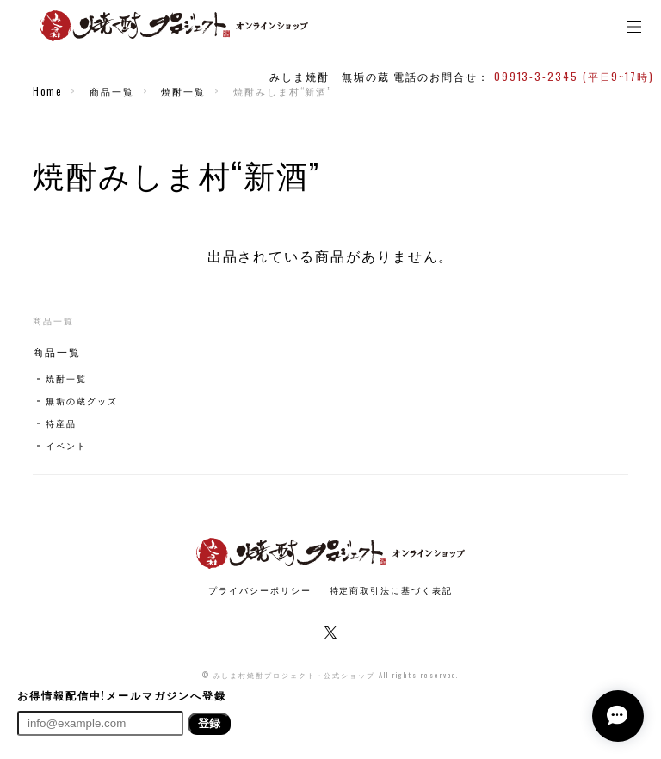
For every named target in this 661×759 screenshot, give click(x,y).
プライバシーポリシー (259, 589)
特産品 (61, 423)
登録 (209, 723)
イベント (66, 445)
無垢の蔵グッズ (81, 400)
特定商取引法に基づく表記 (391, 589)
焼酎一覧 (183, 91)
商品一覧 (112, 91)
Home (47, 91)
